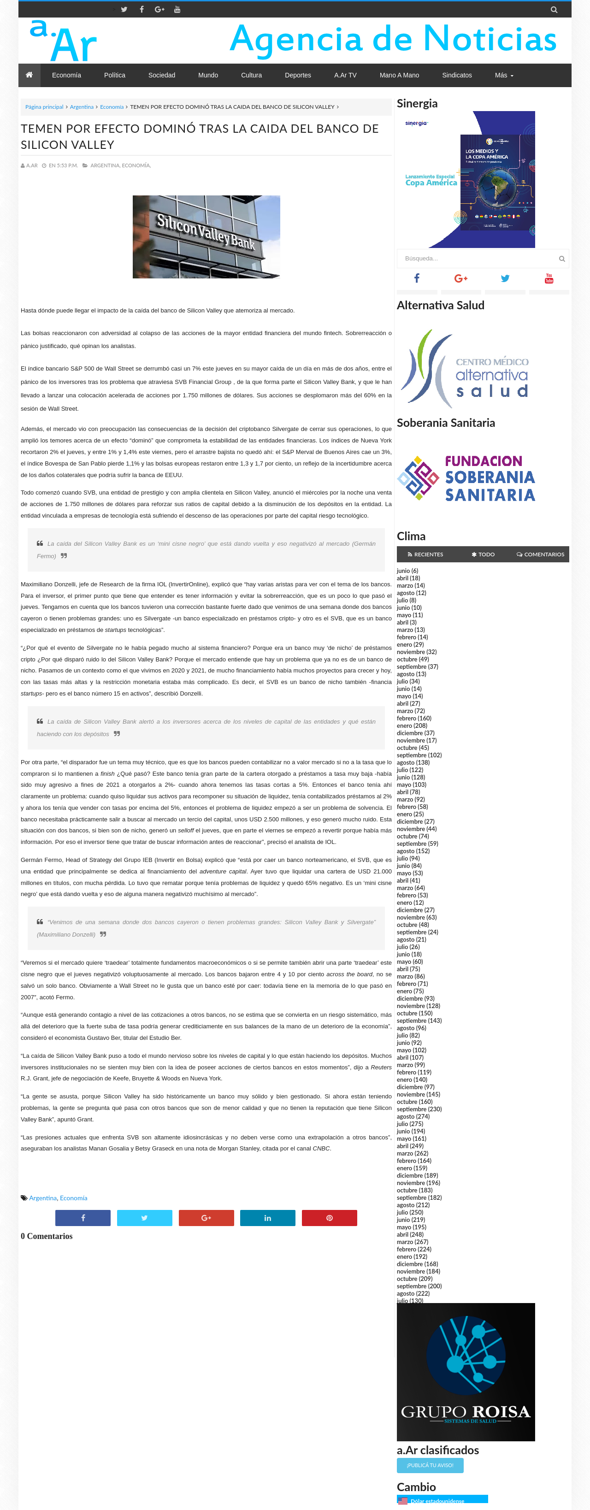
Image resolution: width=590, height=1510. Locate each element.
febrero (406, 637)
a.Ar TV (345, 75)
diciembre (410, 733)
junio (403, 570)
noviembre (411, 651)
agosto (405, 592)
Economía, (136, 165)
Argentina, (105, 165)
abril (402, 578)
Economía (112, 106)
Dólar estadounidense (437, 1501)
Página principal (44, 106)
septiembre (412, 666)
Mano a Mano (399, 75)
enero (404, 644)
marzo (405, 585)
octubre (407, 659)
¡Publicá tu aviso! (430, 1465)
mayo (404, 615)
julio (402, 600)
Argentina (82, 106)
